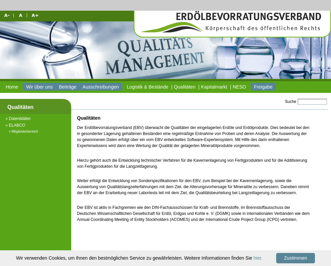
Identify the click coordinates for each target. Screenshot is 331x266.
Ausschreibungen (101, 87)
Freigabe (263, 87)
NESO (239, 87)
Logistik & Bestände (147, 87)
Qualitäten (184, 87)
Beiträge (67, 87)
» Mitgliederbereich (23, 131)
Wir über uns (39, 87)
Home (12, 87)
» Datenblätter (18, 118)
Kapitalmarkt (214, 87)
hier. (257, 258)
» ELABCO (15, 125)
